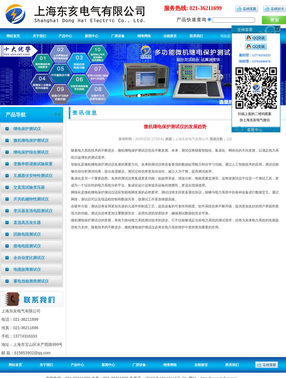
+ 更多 (56, 114)
